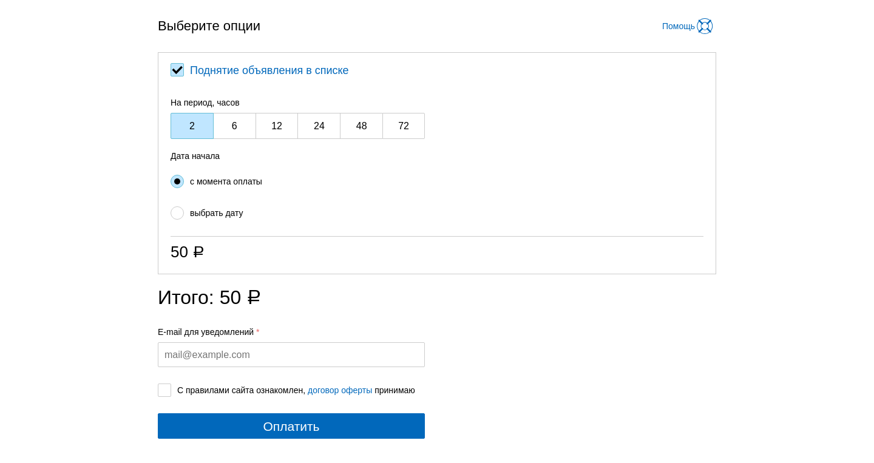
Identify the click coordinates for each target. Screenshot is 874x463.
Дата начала (195, 156)
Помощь (678, 26)
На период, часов (205, 102)
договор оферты (340, 390)
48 (361, 126)
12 (276, 126)
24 (319, 126)
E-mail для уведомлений (206, 332)
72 (403, 126)
